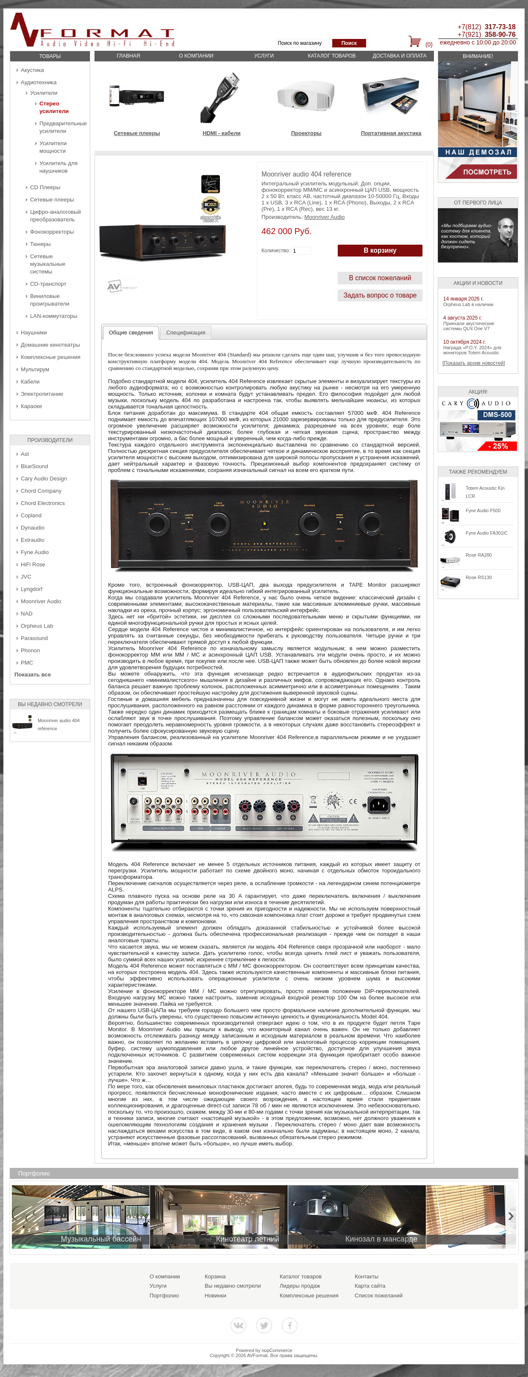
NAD (27, 613)
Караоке (31, 406)
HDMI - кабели (222, 133)
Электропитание (42, 394)
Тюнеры (40, 244)
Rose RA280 (479, 554)
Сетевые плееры (52, 199)
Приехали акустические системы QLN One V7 (469, 326)
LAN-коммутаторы (53, 316)
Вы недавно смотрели (233, 1286)
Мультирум (35, 369)
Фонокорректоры (52, 232)
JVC (26, 577)
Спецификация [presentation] (186, 332)
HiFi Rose (33, 564)
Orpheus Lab (37, 626)
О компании (196, 56)
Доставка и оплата (400, 56)
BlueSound (34, 466)
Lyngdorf (31, 589)
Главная (128, 56)
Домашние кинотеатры (50, 345)
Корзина (215, 1276)
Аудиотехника (38, 82)
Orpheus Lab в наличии (468, 304)
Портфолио (164, 1295)
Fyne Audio (35, 552)
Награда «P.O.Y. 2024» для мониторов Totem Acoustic (472, 350)
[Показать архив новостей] (473, 363)
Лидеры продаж (300, 1286)
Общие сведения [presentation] (131, 332)
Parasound (34, 638)
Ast (25, 454)
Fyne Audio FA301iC (487, 532)
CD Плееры (45, 187)
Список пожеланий (379, 1295)
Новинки (215, 1295)
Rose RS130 (479, 577)
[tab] (131, 332)
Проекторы (306, 133)
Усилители (43, 93)
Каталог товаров (332, 56)
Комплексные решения (51, 357)
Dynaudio (32, 527)
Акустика (32, 70)
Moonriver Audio (41, 601)
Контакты (366, 1276)
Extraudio (32, 540)
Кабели (30, 381)
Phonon (30, 650)
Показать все (32, 674)
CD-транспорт (48, 284)
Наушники (34, 332)
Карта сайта (370, 1286)
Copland (31, 515)
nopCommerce (277, 1350)
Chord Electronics (43, 503)
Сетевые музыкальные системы (47, 264)
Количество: (275, 251)
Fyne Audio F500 (483, 510)
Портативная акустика (391, 133)
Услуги (264, 56)
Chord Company (41, 491)
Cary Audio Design (44, 478)
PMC (27, 663)
